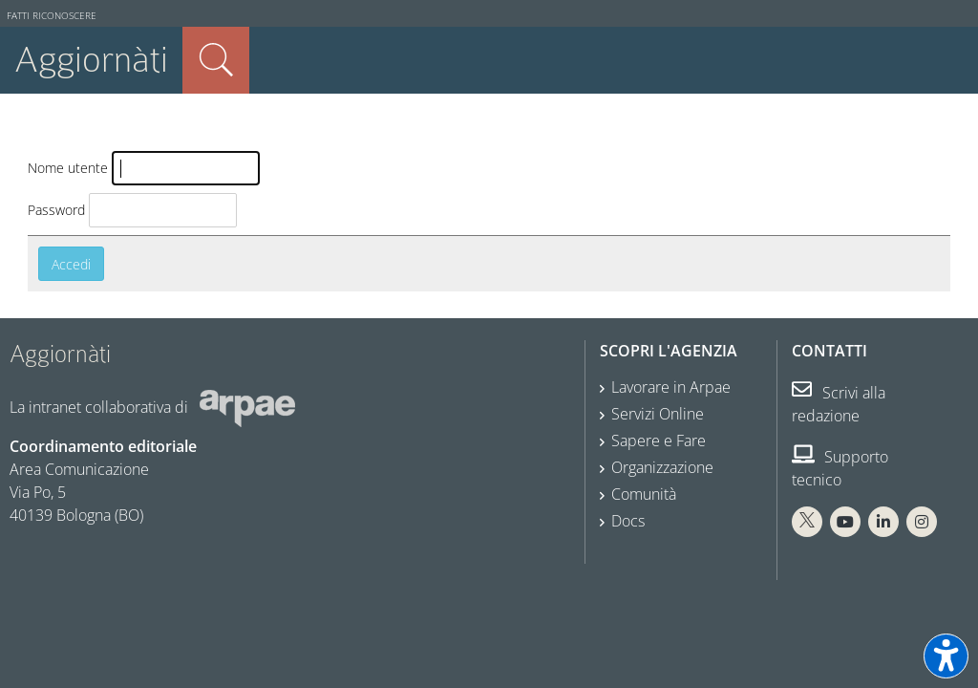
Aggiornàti (91, 59)
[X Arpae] (807, 521)
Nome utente (68, 168)
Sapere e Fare (658, 440)
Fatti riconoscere (51, 16)
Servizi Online (657, 413)
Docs (628, 520)
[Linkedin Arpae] (883, 521)
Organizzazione (662, 467)
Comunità (643, 494)
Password (56, 210)
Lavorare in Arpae (671, 387)
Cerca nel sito (215, 60)
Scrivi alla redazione (838, 404)
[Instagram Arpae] (921, 521)
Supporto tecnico (840, 468)
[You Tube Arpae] (845, 521)
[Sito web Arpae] (247, 407)
